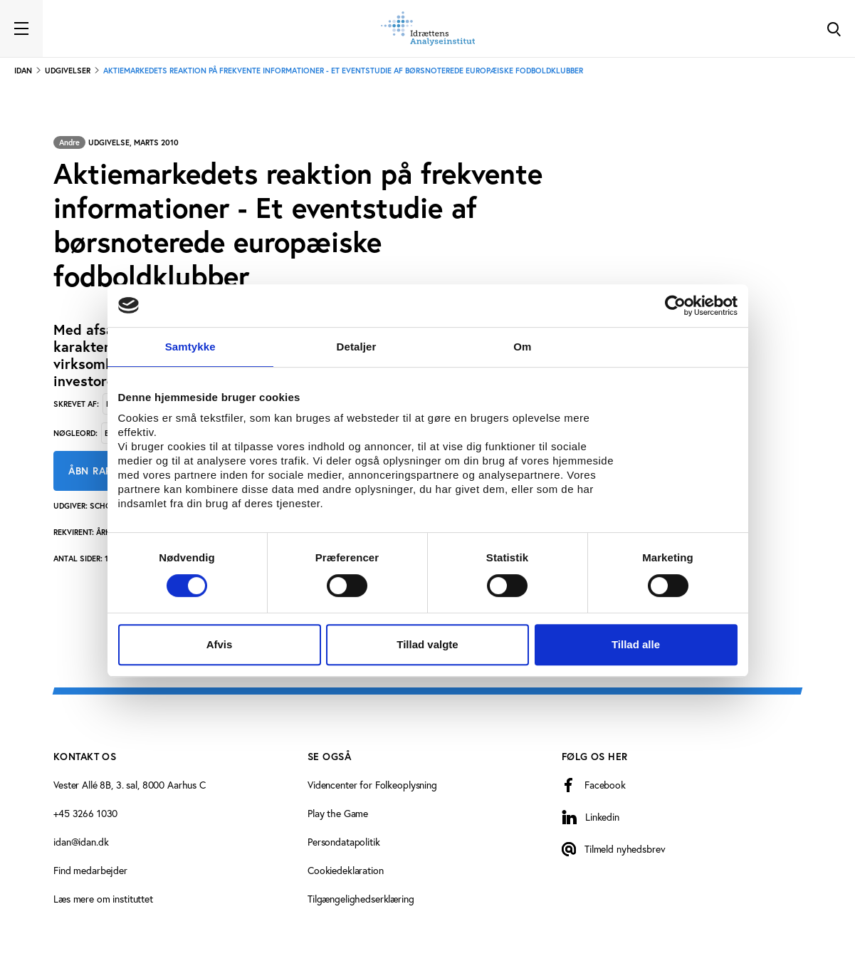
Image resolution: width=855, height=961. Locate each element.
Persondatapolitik (344, 841)
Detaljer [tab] (357, 347)
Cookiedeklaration (346, 870)
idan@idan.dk (80, 841)
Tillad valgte (427, 644)
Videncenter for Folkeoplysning (372, 784)
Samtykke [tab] (190, 347)
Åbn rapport (103, 470)
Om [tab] (522, 347)
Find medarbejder (90, 870)
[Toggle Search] (833, 28)
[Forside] (428, 28)
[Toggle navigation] (21, 28)
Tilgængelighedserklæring (361, 898)
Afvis (219, 644)
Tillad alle (636, 644)
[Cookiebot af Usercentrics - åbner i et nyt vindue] (675, 305)
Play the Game (338, 813)
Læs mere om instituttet (103, 898)
